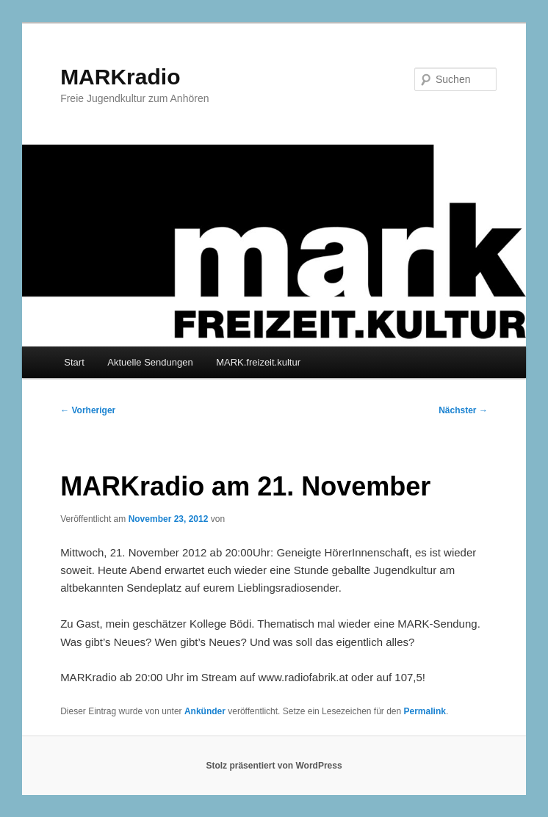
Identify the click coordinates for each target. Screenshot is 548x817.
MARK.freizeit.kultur (258, 362)
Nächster (463, 410)
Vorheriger (87, 410)
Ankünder (205, 711)
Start (74, 362)
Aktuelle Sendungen (149, 362)
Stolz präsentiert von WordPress (274, 765)
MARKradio (120, 77)
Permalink (425, 711)
